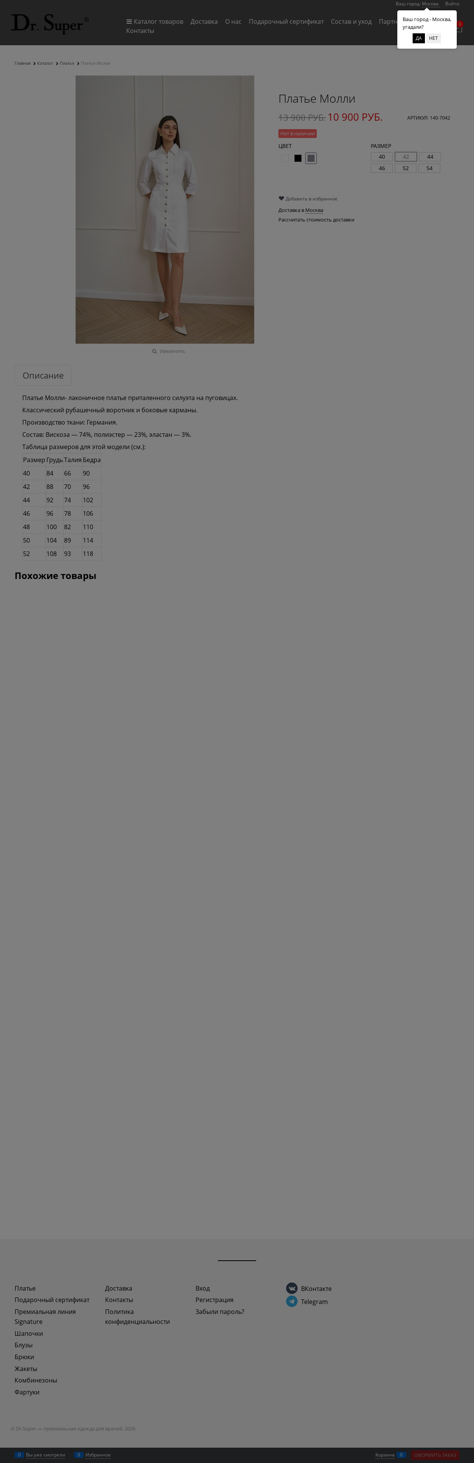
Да (419, 38)
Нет (433, 38)
